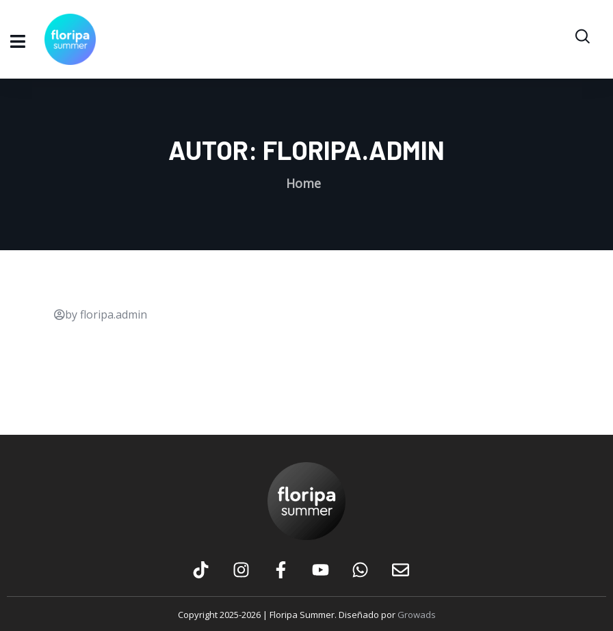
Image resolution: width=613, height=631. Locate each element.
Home (303, 183)
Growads (416, 614)
